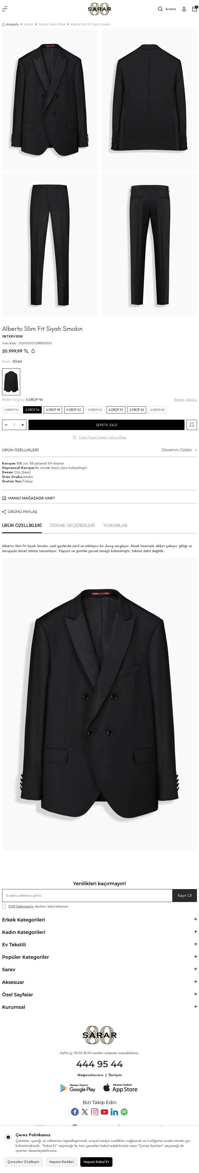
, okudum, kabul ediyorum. (35, 907)
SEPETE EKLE (106, 425)
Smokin (28, 24)
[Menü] (5, 9)
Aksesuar (99, 982)
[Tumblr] (114, 1112)
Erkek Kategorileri (99, 920)
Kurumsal (99, 1007)
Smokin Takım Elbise (52, 24)
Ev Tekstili (99, 945)
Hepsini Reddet (61, 1162)
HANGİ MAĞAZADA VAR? (28, 498)
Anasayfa (10, 24)
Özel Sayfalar (99, 995)
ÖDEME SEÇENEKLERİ (72, 525)
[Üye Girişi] (184, 9)
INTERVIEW (12, 336)
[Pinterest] (124, 1112)
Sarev (99, 970)
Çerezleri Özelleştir (24, 1162)
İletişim (115, 1075)
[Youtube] (104, 1112)
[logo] (99, 9)
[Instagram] (94, 1112)
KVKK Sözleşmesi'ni (21, 906)
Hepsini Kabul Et (96, 1162)
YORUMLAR (115, 525)
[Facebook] (75, 1112)
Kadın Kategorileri (99, 932)
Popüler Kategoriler (99, 957)
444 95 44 (99, 1064)
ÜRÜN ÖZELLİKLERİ (99, 450)
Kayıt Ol (185, 895)
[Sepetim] (194, 9)
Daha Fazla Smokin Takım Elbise (102, 437)
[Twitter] (85, 1112)
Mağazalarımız (90, 1075)
